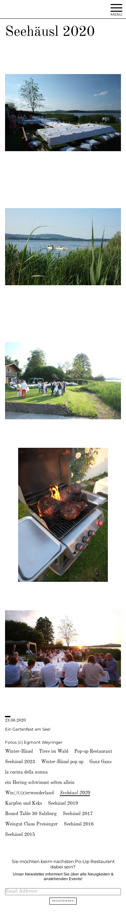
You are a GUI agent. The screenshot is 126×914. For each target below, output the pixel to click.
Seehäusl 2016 (79, 824)
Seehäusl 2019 (63, 803)
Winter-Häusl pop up (62, 761)
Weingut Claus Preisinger (31, 824)
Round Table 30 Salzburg (31, 813)
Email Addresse (21, 891)
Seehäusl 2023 (20, 761)
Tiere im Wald (53, 751)
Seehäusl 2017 (78, 813)
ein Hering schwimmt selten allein (40, 782)
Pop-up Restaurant (93, 751)
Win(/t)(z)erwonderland (29, 793)
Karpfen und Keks (23, 803)
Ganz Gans (100, 761)
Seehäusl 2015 (20, 834)
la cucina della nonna (26, 772)
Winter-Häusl (19, 751)
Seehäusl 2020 (75, 793)
